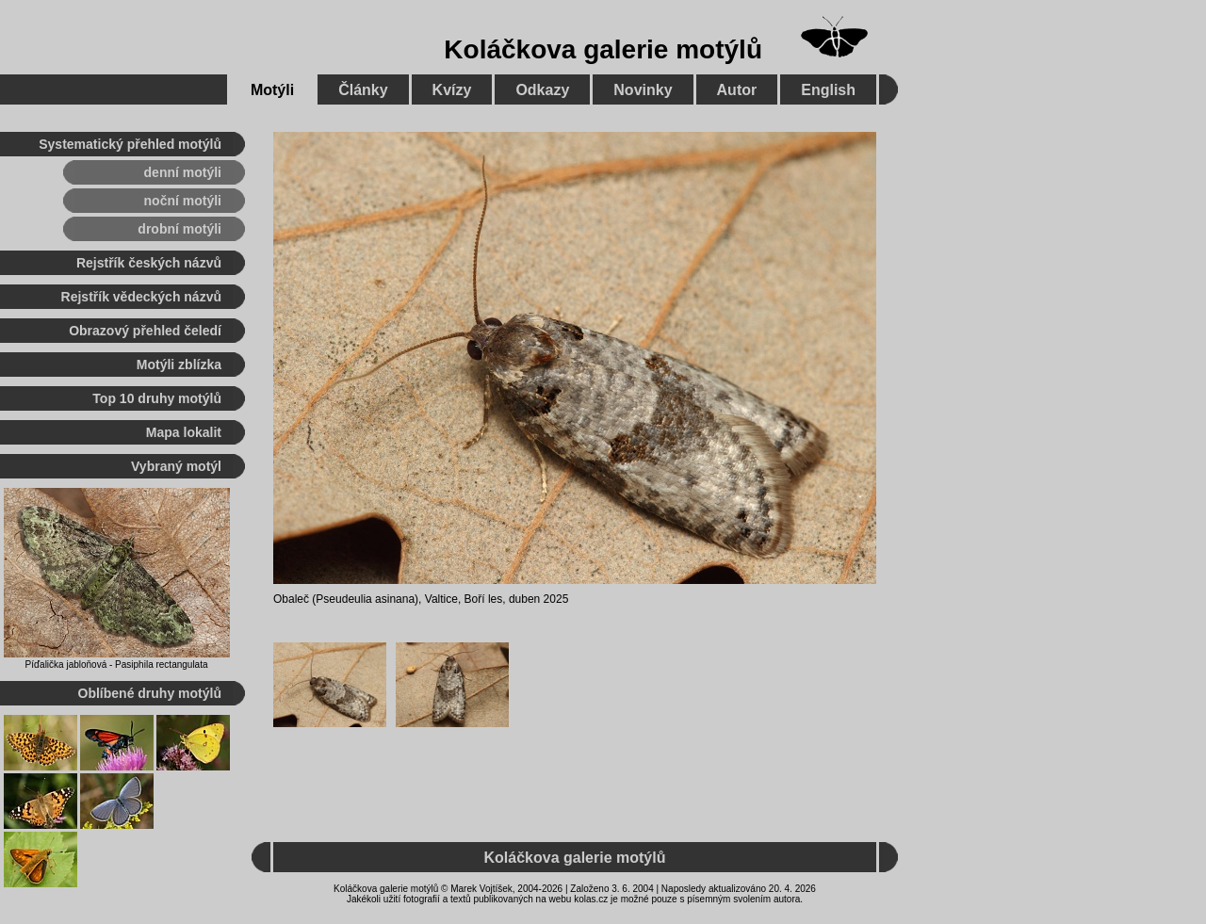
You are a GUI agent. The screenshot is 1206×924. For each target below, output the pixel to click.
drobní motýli (179, 228)
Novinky (642, 90)
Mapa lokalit (183, 432)
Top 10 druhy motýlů (156, 398)
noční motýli (182, 200)
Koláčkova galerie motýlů (603, 49)
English (828, 90)
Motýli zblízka (179, 364)
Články (362, 90)
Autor (737, 90)
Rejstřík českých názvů (148, 262)
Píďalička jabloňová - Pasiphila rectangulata (115, 664)
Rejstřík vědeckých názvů (141, 296)
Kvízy (452, 90)
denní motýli (182, 172)
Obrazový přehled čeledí (145, 330)
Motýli (272, 90)
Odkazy (542, 90)
